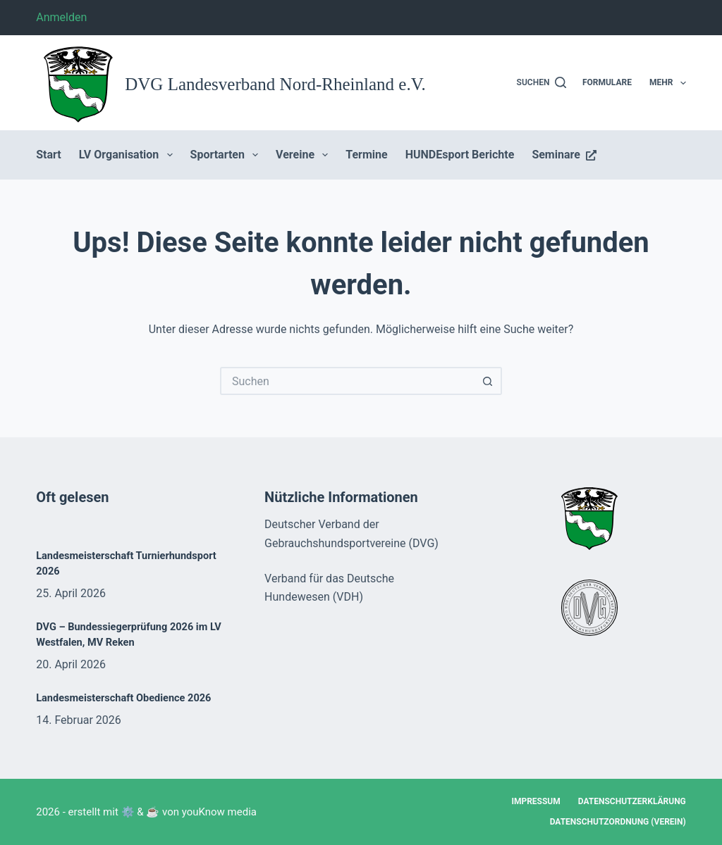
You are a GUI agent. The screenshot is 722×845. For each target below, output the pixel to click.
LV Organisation (128, 154)
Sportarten (227, 154)
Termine (366, 154)
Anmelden (61, 17)
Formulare (607, 82)
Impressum (535, 801)
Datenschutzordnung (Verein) (618, 822)
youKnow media (219, 812)
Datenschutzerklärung (632, 801)
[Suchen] (542, 83)
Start (48, 154)
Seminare (564, 154)
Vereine (305, 154)
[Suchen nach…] (347, 381)
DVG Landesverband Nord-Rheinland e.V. (275, 84)
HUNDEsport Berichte (460, 154)
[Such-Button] (488, 381)
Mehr (667, 83)
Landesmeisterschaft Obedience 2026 (123, 698)
